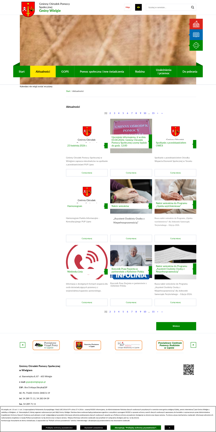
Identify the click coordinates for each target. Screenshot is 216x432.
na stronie (147, 415)
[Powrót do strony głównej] (68, 91)
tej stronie (135, 418)
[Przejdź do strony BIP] (127, 7)
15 (153, 113)
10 (145, 113)
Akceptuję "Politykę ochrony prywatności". (136, 427)
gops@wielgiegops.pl (36, 382)
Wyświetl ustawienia (93, 427)
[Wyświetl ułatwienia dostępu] (138, 7)
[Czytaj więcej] (87, 147)
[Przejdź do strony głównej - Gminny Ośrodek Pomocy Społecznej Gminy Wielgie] (49, 7)
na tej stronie (46, 418)
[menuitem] (21, 71)
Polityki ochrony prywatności (59, 420)
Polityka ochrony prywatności (59, 427)
